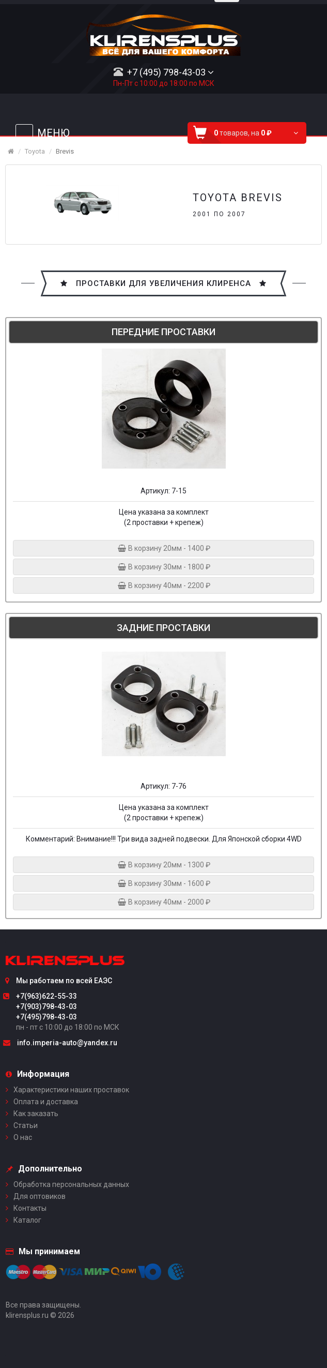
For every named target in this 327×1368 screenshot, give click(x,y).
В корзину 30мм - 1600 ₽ (163, 883)
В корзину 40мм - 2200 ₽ (163, 585)
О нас (22, 1137)
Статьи (25, 1125)
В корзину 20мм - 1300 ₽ (163, 865)
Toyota (35, 151)
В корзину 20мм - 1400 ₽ (163, 548)
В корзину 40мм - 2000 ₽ (163, 902)
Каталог (27, 1220)
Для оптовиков (39, 1196)
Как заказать (35, 1113)
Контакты (29, 1208)
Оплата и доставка (45, 1102)
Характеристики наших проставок (71, 1090)
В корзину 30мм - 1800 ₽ (163, 567)
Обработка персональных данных (71, 1184)
